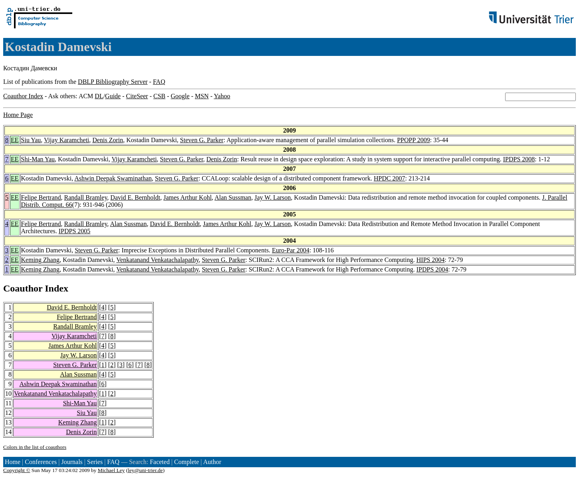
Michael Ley (111, 470)
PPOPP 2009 (413, 140)
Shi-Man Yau (38, 159)
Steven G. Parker (202, 140)
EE (15, 140)
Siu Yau (31, 140)
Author (212, 461)
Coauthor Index (23, 96)
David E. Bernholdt (135, 197)
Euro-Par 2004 (290, 250)
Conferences (41, 461)
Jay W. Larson (272, 197)
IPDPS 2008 (519, 159)
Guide (113, 96)
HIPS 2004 (430, 259)
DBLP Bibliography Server (113, 81)
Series (95, 461)
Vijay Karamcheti (66, 140)
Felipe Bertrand (41, 197)
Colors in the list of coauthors (34, 447)
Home (12, 461)
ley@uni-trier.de (145, 470)
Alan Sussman (232, 197)
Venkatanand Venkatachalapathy (157, 259)
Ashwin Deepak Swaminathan (113, 178)
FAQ (159, 81)
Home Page (18, 114)
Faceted (160, 461)
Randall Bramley (85, 197)
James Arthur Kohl (187, 197)
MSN (202, 96)
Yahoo (222, 96)
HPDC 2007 (389, 178)
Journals (71, 461)
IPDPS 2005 (75, 231)
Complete (186, 461)
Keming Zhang (40, 259)
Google (180, 96)
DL (99, 96)
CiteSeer (137, 96)
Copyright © (16, 470)
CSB (159, 96)
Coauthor (22, 288)
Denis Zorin (107, 140)
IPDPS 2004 (432, 269)
